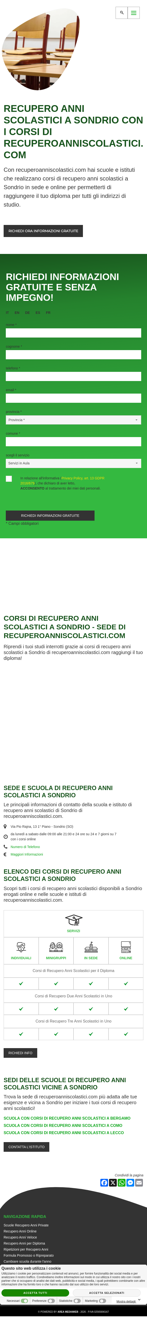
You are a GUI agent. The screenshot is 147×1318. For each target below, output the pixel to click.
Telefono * (13, 368)
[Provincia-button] (73, 420)
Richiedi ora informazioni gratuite (43, 231)
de (27, 313)
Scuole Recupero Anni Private (26, 1227)
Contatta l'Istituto (26, 1149)
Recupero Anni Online (20, 1233)
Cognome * (14, 346)
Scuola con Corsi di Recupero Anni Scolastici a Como (63, 1127)
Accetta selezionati (106, 1292)
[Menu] (134, 13)
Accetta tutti (35, 1292)
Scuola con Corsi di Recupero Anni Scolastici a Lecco (64, 1135)
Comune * (13, 433)
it (7, 313)
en (17, 313)
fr (48, 313)
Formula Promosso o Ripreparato (29, 1257)
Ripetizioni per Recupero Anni (26, 1251)
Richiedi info (20, 1055)
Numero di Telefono (25, 848)
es (38, 313)
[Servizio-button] (73, 463)
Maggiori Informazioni (27, 856)
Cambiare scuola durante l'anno (27, 1263)
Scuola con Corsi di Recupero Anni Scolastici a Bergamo (67, 1120)
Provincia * (14, 412)
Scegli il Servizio (17, 455)
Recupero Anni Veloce (20, 1239)
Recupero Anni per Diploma (24, 1245)
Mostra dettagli (129, 1300)
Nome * (11, 325)
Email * (11, 390)
